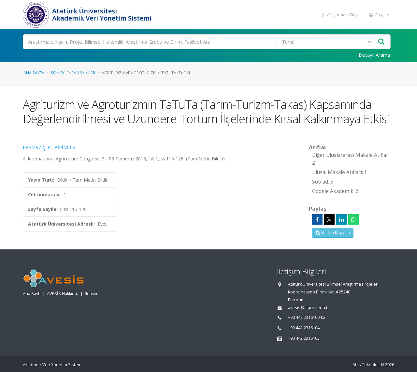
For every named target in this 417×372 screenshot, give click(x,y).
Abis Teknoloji (366, 364)
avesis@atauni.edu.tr (308, 307)
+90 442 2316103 (304, 338)
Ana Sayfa (33, 72)
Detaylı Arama (374, 55)
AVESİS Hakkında (63, 293)
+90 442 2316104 (304, 328)
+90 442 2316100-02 (306, 317)
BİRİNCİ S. (65, 147)
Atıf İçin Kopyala (333, 232)
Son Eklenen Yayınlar (73, 72)
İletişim (91, 293)
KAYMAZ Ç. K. (37, 147)
